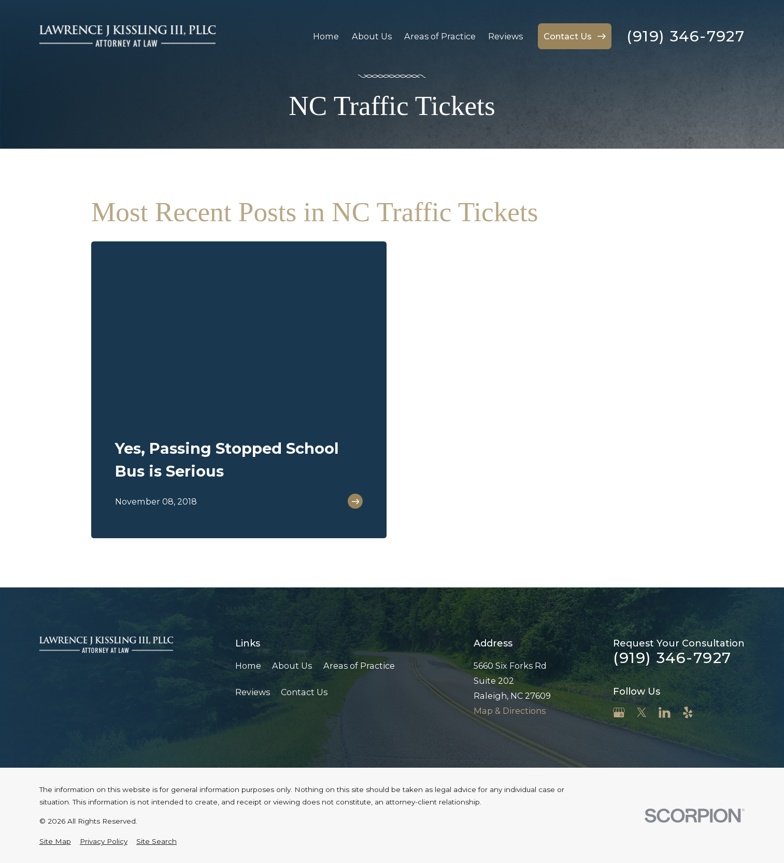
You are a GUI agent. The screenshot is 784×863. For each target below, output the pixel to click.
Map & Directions (510, 711)
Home (248, 665)
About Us (292, 665)
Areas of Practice (359, 665)
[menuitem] (55, 841)
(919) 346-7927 (685, 36)
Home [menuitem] (326, 36)
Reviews (252, 692)
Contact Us (304, 692)
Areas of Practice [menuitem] (440, 36)
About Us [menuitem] (372, 36)
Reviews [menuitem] (505, 36)
